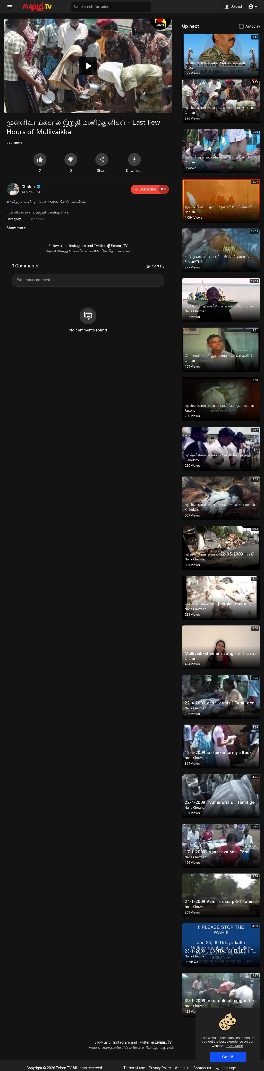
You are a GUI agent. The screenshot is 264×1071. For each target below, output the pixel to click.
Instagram (77, 246)
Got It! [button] (227, 1057)
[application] (88, 66)
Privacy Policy (160, 1068)
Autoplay (252, 26)
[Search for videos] (111, 7)
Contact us (202, 1068)
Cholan (31, 186)
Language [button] (225, 1068)
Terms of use (134, 1068)
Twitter (100, 246)
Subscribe (151, 189)
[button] (252, 6)
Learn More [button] (234, 1046)
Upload (233, 7)
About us (182, 1068)
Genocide (37, 219)
